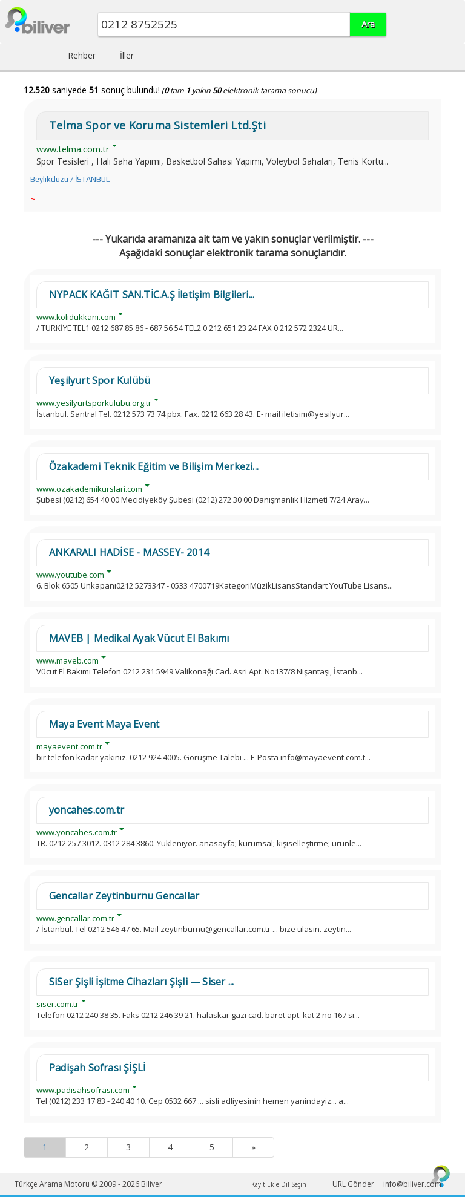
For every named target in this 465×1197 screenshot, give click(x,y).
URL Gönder (353, 1184)
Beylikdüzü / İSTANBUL (70, 179)
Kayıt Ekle (265, 1184)
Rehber (82, 55)
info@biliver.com (412, 1184)
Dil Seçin (293, 1184)
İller (127, 55)
